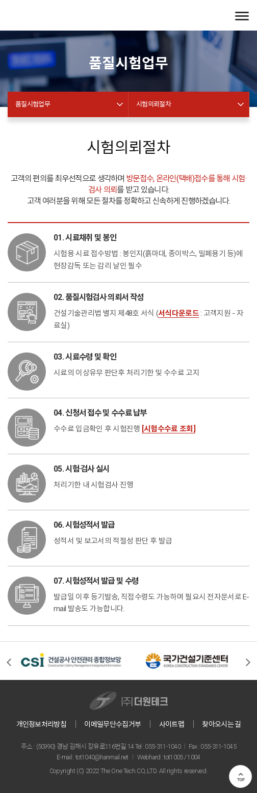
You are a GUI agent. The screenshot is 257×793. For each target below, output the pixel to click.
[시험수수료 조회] (168, 428)
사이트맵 (171, 724)
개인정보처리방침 (41, 724)
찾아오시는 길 (221, 724)
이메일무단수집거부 (112, 724)
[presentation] (9, 662)
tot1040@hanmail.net (101, 757)
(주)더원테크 (46, 15)
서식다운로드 (178, 313)
